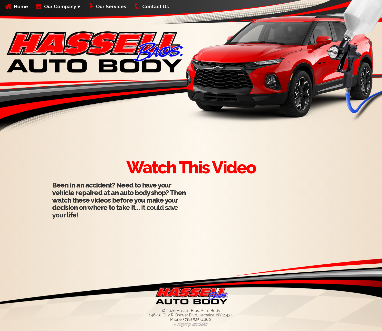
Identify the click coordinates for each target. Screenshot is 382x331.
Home (21, 6)
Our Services (111, 6)
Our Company (60, 6)
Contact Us (155, 6)
